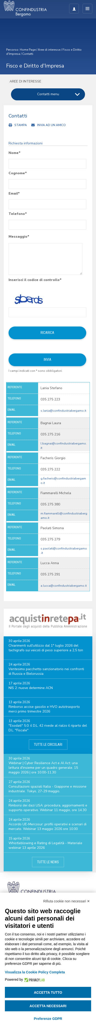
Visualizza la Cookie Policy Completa (35, 972)
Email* (14, 193)
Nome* (15, 153)
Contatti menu (48, 94)
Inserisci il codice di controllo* (35, 280)
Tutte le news (48, 862)
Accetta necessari (48, 1006)
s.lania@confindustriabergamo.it (63, 411)
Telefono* (18, 214)
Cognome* (18, 173)
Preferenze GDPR (48, 1019)
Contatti (27, 54)
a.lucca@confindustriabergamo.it (64, 586)
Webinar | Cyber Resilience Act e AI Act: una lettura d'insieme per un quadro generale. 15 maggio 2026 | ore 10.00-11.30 (43, 768)
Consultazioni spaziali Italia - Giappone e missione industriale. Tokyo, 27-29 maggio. (47, 788)
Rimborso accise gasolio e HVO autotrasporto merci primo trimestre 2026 (44, 709)
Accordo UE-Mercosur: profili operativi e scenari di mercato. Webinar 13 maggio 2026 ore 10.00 (47, 826)
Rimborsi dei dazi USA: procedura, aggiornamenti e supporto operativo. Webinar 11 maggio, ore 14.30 (48, 807)
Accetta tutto (48, 992)
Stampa (20, 125)
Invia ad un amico (51, 125)
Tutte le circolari (48, 744)
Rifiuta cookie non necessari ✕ (66, 901)
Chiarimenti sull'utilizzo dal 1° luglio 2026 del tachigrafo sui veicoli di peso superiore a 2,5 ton (46, 648)
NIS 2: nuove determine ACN (31, 688)
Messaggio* (19, 236)
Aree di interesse (49, 50)
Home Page (28, 50)
